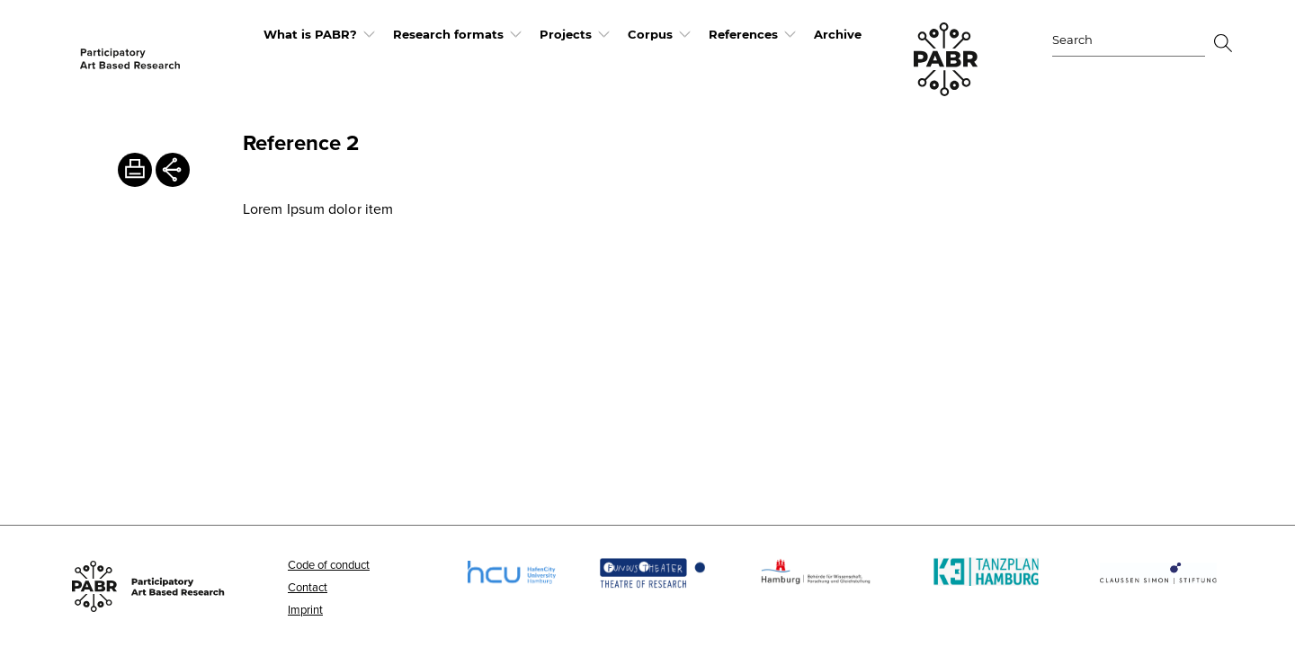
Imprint (305, 609)
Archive (838, 34)
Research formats (448, 34)
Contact (307, 587)
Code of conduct (329, 564)
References (743, 34)
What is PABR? (310, 34)
